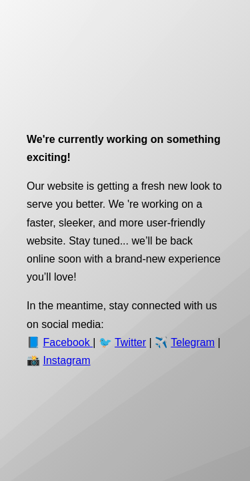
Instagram (66, 360)
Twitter (130, 342)
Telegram (193, 342)
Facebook (68, 342)
